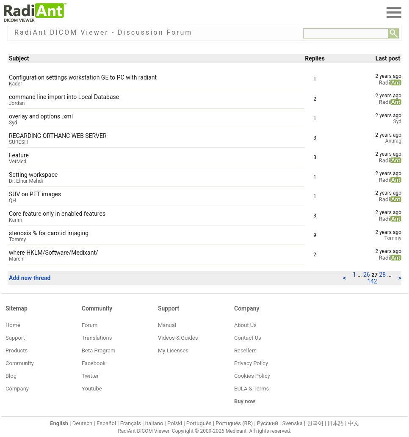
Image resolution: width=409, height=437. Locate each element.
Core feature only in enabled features (57, 213)
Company (17, 388)
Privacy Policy (251, 363)
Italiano (154, 423)
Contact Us (247, 338)
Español (106, 423)
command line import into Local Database (64, 96)
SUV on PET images (35, 194)
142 (372, 281)
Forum (89, 325)
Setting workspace (33, 174)
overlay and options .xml (41, 116)
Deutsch (82, 423)
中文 (353, 423)
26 (367, 274)
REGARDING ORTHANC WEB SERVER (58, 135)
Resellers (245, 350)
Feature (19, 155)
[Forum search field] (346, 33)
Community (20, 363)
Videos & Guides (178, 338)
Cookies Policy (252, 376)
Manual (167, 325)
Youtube (92, 388)
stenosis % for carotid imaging (48, 233)
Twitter (90, 376)
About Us (245, 325)
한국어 (315, 423)
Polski (174, 423)
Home (13, 325)
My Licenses (173, 350)
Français (130, 423)
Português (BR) (234, 423)
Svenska (292, 423)
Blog (11, 376)
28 (383, 274)
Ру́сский (267, 423)
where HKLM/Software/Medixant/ (53, 252)
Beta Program (98, 350)
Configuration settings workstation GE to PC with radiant (83, 77)
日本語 (335, 423)
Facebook (93, 363)
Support (15, 338)
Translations (97, 338)
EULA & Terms (251, 388)
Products (17, 350)
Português (199, 423)
